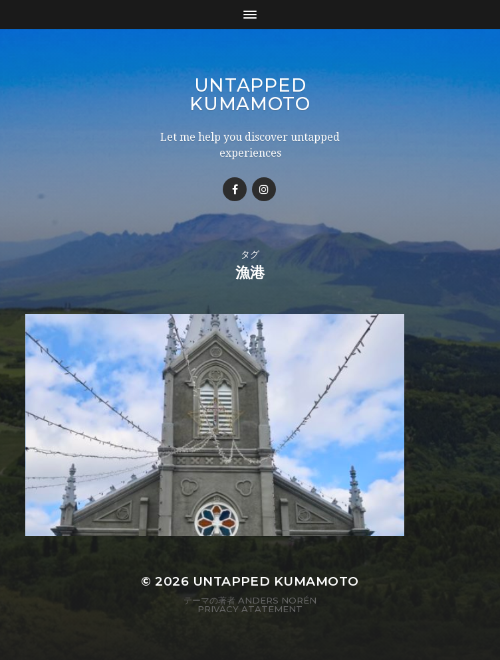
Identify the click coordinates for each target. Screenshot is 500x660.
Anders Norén (277, 606)
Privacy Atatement (250, 615)
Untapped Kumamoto (250, 94)
